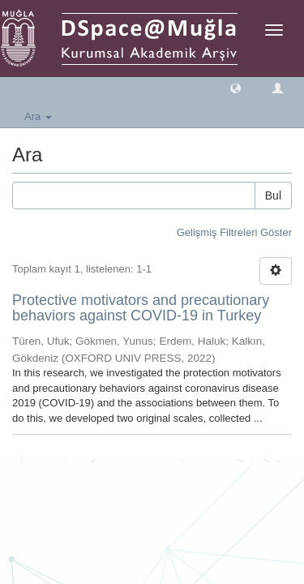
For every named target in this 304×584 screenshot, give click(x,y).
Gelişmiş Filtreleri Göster (234, 232)
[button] (235, 87)
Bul (273, 195)
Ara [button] (38, 116)
